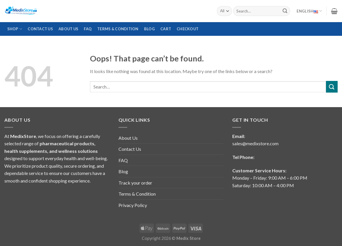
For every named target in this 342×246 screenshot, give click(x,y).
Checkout (188, 28)
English (309, 11)
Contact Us (40, 28)
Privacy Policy (132, 205)
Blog (149, 28)
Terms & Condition (117, 28)
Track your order (135, 182)
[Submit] (285, 11)
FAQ (88, 28)
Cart (165, 28)
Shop (14, 29)
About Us (68, 28)
